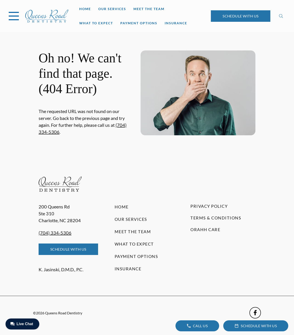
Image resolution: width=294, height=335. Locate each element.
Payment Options (138, 23)
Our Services (112, 9)
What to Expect (96, 23)
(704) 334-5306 (55, 232)
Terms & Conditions (215, 217)
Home (85, 9)
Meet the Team (148, 9)
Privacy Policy (209, 206)
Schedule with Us (241, 16)
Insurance (176, 23)
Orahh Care (205, 229)
